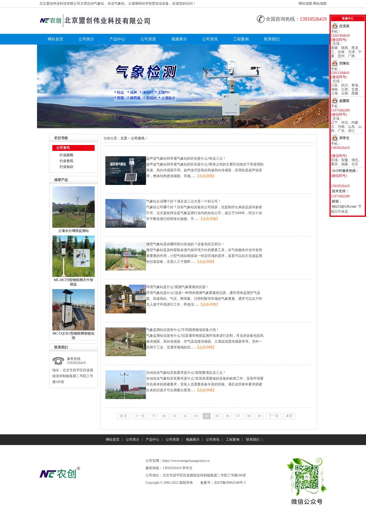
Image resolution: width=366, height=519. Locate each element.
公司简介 (86, 39)
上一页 (140, 416)
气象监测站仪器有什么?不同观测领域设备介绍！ (182, 330)
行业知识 (66, 167)
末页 (289, 416)
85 (217, 416)
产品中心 (117, 39)
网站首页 (55, 39)
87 (238, 416)
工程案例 (241, 39)
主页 (123, 138)
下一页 (273, 416)
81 (174, 416)
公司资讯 (210, 39)
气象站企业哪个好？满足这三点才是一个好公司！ (183, 201)
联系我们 (272, 39)
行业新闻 (66, 155)
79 (153, 416)
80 (164, 416)
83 (196, 416)
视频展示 (179, 39)
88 (249, 416)
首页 (124, 416)
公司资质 (148, 39)
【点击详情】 (206, 176)
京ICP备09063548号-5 (230, 482)
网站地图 (305, 3)
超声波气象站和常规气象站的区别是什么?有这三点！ (186, 158)
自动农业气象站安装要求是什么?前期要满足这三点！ (186, 372)
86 (227, 416)
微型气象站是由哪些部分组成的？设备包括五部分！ (185, 244)
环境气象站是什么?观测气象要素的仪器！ (177, 287)
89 (259, 416)
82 (185, 416)
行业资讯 (66, 161)
